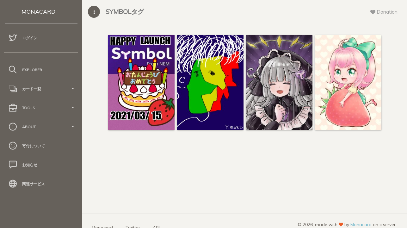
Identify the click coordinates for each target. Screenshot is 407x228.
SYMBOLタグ (125, 12)
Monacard (361, 224)
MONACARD (38, 11)
